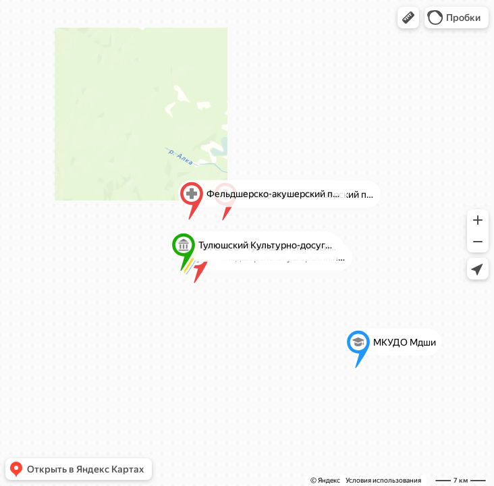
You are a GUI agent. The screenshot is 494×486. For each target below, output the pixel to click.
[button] (408, 17)
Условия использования (383, 480)
